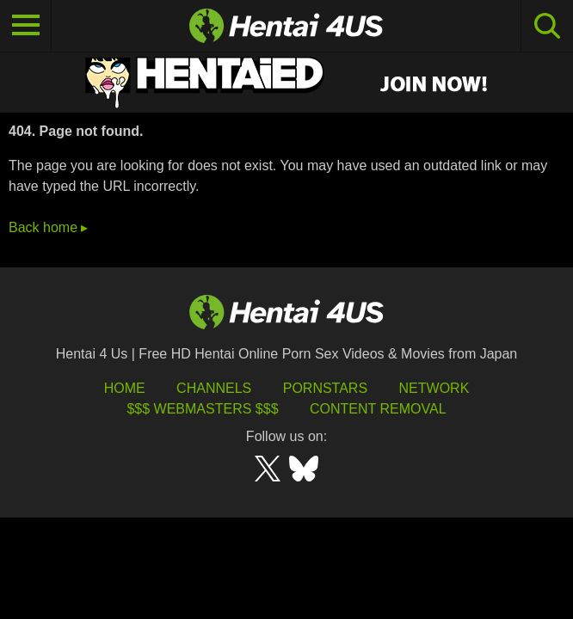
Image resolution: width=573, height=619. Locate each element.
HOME (124, 388)
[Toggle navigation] (26, 26)
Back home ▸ (48, 227)
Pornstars (325, 388)
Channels (213, 388)
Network (434, 388)
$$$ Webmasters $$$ (202, 408)
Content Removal (378, 408)
